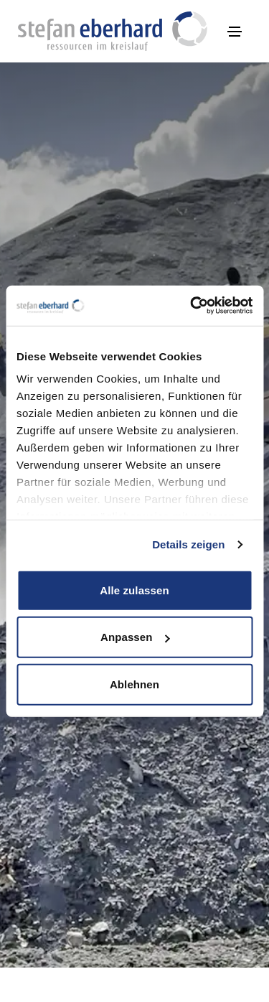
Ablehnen (134, 684)
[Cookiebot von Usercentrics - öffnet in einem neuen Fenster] (192, 305)
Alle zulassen (134, 590)
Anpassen (135, 637)
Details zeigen (188, 544)
